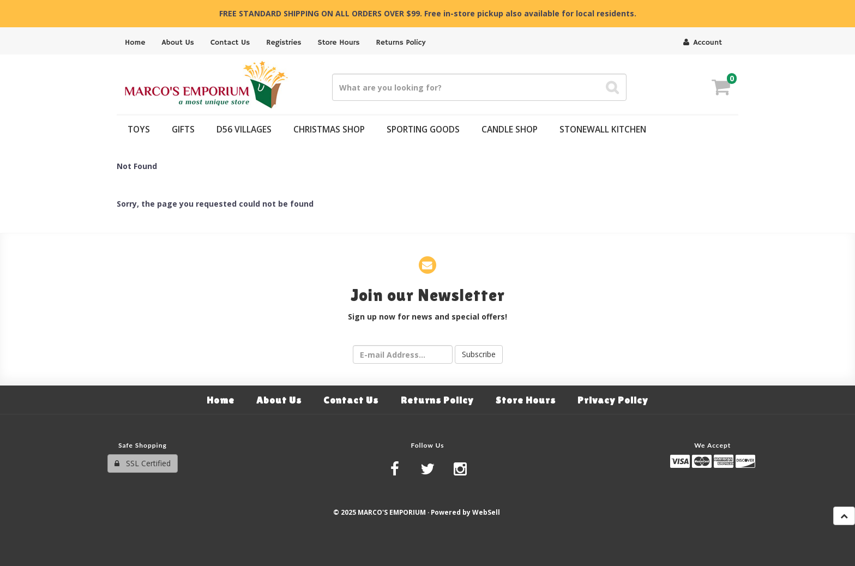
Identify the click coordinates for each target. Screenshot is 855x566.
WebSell (486, 512)
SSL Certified (143, 463)
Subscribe (479, 354)
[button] (721, 88)
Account (702, 42)
